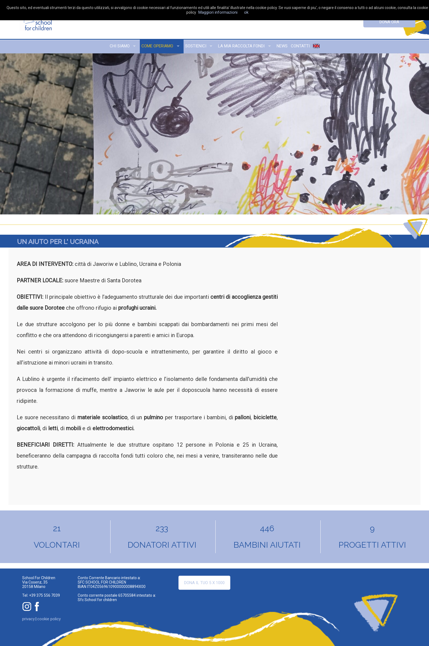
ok (246, 12)
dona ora (389, 21)
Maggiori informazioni (217, 12)
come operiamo (157, 46)
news (282, 46)
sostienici (195, 46)
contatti (300, 46)
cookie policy (49, 618)
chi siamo (120, 46)
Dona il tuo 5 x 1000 (204, 582)
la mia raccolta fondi (241, 46)
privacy (28, 618)
